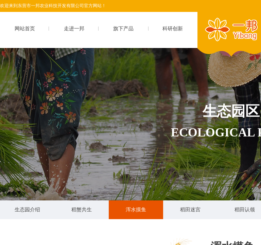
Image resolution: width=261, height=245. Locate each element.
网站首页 (25, 28)
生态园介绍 (27, 209)
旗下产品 (123, 28)
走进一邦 (74, 28)
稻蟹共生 (81, 209)
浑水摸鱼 (136, 209)
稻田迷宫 (190, 209)
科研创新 (172, 28)
